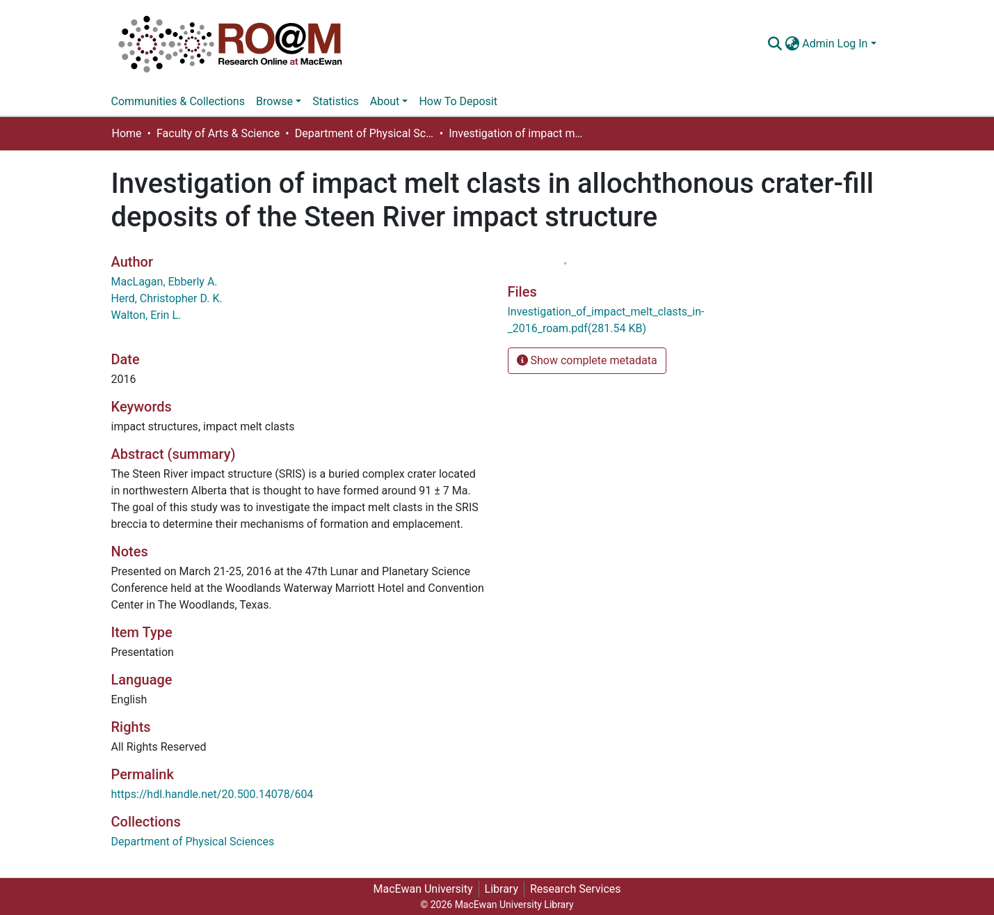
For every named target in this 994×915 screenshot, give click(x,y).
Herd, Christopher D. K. (167, 298)
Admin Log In (834, 43)
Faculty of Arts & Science (218, 133)
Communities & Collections (178, 101)
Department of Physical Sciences (364, 133)
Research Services (575, 889)
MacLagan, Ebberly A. (164, 281)
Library (501, 889)
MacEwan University (422, 889)
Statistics (335, 101)
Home (127, 133)
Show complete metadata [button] (587, 360)
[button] (792, 44)
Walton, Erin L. (146, 315)
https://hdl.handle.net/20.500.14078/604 (212, 794)
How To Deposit (458, 101)
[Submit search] (774, 44)
